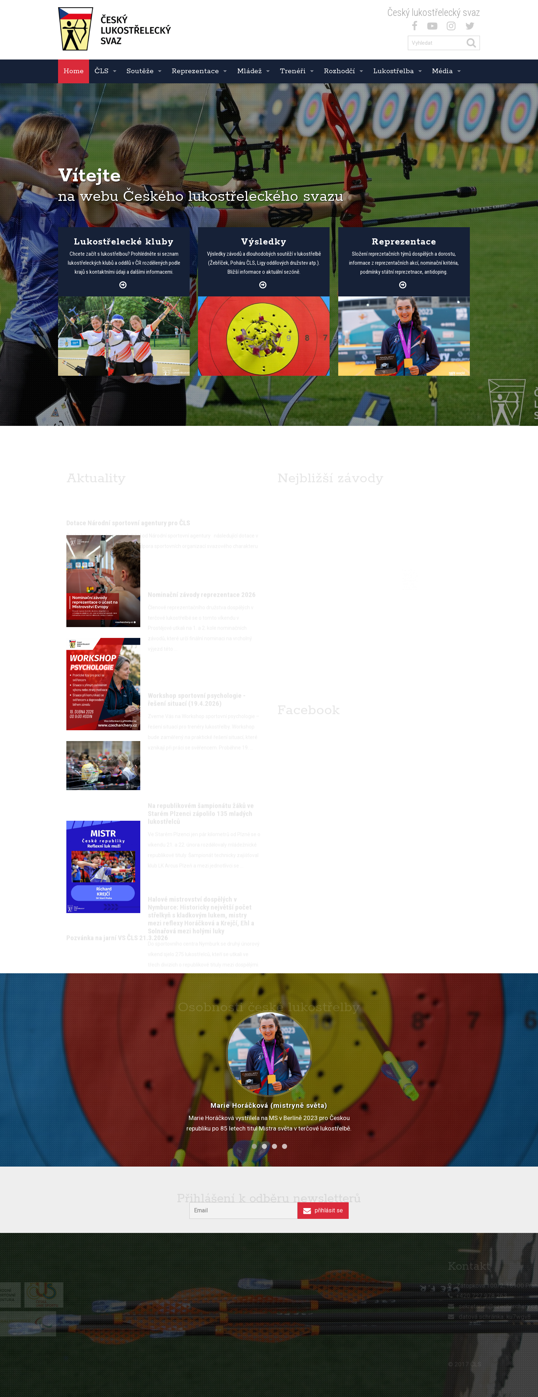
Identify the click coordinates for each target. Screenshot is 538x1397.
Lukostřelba (393, 71)
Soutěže (140, 71)
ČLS (101, 71)
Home (73, 71)
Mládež (249, 71)
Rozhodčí (339, 71)
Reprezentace (195, 71)
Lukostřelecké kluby (124, 242)
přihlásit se (323, 1210)
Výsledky (264, 242)
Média (442, 71)
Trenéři (293, 71)
